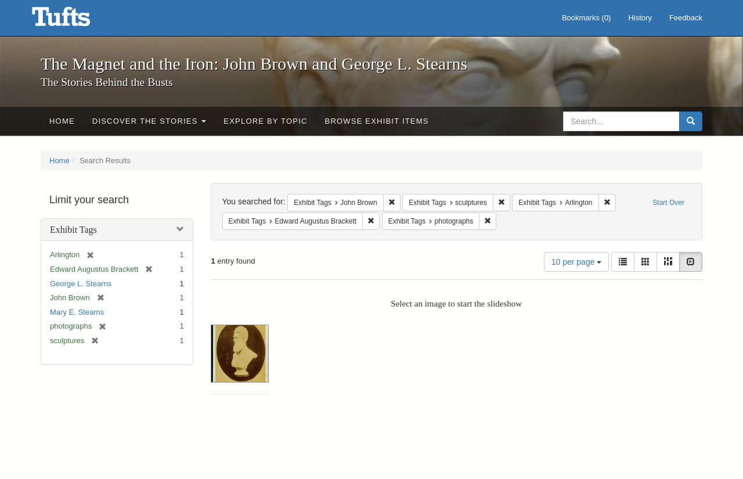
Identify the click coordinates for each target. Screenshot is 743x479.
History (639, 17)
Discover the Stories (149, 121)
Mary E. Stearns (77, 312)
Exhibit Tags (73, 230)
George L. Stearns (80, 283)
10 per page (576, 261)
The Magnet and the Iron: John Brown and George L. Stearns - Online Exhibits (75, 20)
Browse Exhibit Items (377, 121)
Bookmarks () (586, 17)
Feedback (685, 17)
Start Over (668, 203)
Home (62, 121)
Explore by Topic (265, 121)
